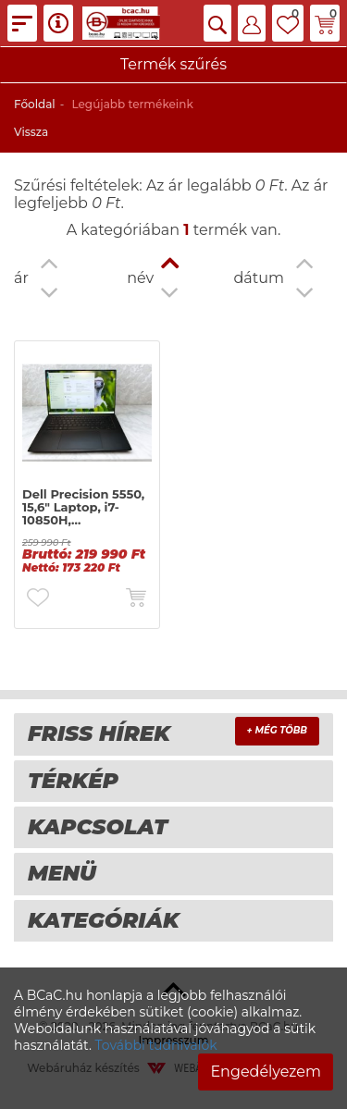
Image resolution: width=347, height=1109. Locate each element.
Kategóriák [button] (104, 920)
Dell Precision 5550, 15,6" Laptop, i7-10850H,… (83, 507)
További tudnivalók (156, 1045)
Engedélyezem (265, 1071)
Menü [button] (62, 873)
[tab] (173, 734)
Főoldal (35, 104)
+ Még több (277, 730)
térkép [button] (73, 781)
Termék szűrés (173, 64)
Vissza (31, 132)
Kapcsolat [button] (97, 827)
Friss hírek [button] (99, 733)
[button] (217, 23)
